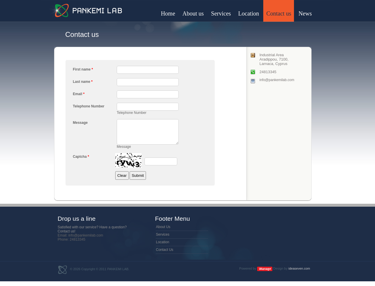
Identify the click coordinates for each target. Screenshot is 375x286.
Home (168, 13)
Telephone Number (88, 106)
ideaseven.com (299, 273)
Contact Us (164, 254)
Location (248, 13)
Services (221, 13)
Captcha (81, 161)
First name (83, 69)
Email (79, 94)
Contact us (278, 13)
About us (193, 13)
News (305, 13)
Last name (82, 82)
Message (80, 123)
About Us (163, 231)
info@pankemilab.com (276, 80)
